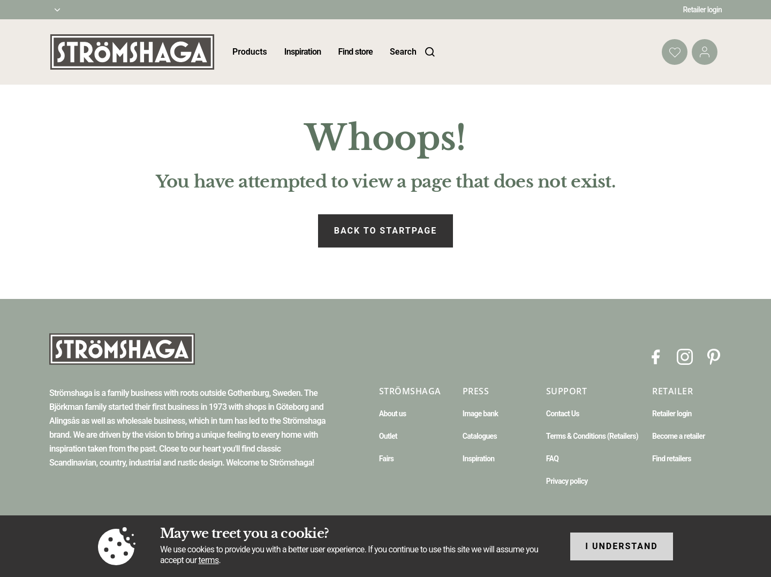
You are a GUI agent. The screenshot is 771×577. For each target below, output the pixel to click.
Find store (355, 52)
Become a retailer (678, 436)
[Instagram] (685, 356)
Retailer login (702, 9)
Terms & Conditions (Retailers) (592, 436)
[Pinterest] (714, 356)
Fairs (386, 458)
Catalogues (480, 436)
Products (249, 52)
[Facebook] (656, 356)
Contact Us (562, 413)
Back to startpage (385, 231)
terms (209, 560)
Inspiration (302, 52)
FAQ (552, 458)
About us (392, 413)
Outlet (388, 436)
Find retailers (671, 458)
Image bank (480, 413)
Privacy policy (567, 481)
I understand (621, 546)
